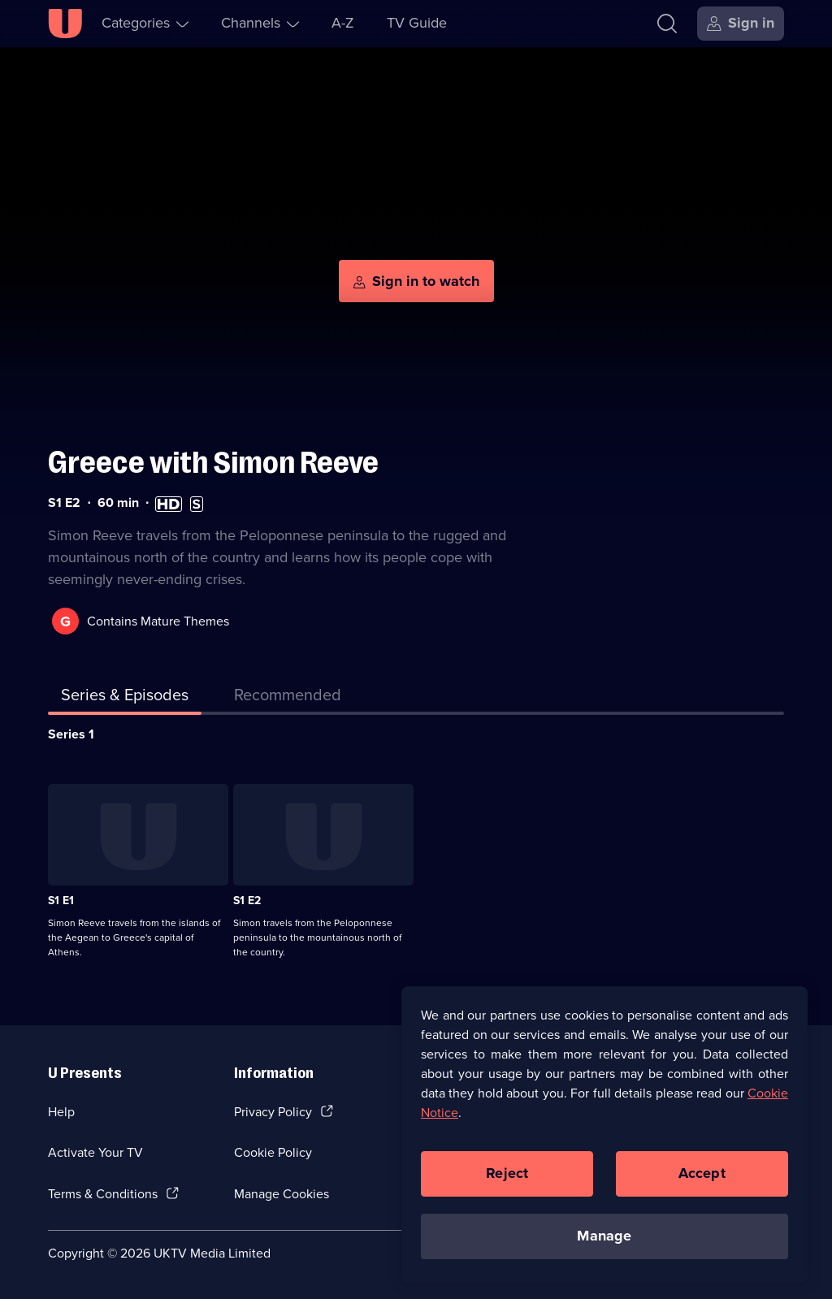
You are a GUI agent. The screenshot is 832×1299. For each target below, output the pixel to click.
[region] (604, 1134)
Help (61, 1111)
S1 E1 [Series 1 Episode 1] (61, 900)
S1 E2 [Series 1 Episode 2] (247, 900)
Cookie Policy (273, 1152)
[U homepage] (65, 23)
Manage (604, 1235)
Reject (507, 1173)
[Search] (667, 23)
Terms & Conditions (103, 1193)
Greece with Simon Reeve (213, 462)
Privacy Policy (273, 1111)
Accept (702, 1173)
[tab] (287, 698)
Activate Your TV (95, 1152)
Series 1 (71, 734)
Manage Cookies (281, 1193)
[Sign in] (740, 23)
